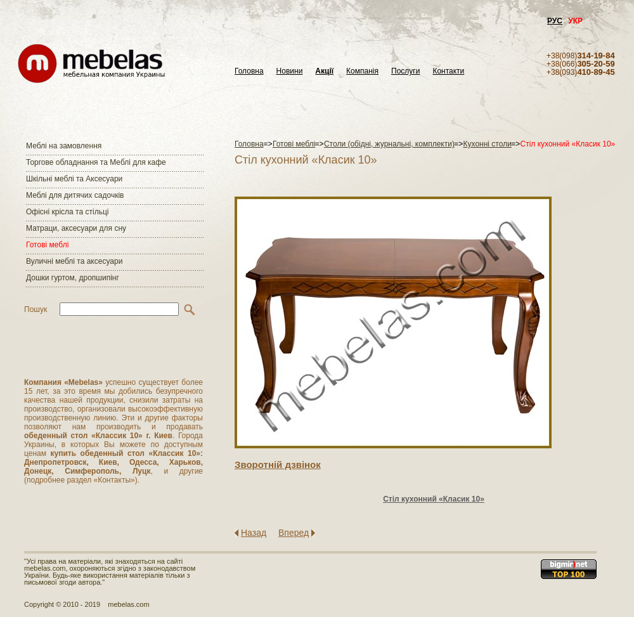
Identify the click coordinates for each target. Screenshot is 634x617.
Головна (249, 71)
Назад (253, 533)
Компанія (362, 71)
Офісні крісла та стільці (67, 211)
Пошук (35, 309)
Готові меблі (47, 244)
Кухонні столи (487, 144)
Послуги (405, 71)
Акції (324, 71)
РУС (554, 20)
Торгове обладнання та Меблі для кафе (96, 162)
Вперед (293, 533)
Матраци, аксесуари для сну (76, 228)
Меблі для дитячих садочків (75, 195)
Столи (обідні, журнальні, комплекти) (389, 144)
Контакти (448, 71)
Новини (289, 71)
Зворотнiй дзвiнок (278, 464)
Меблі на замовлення (63, 145)
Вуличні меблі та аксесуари (74, 261)
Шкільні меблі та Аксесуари (74, 178)
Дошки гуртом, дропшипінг (72, 277)
